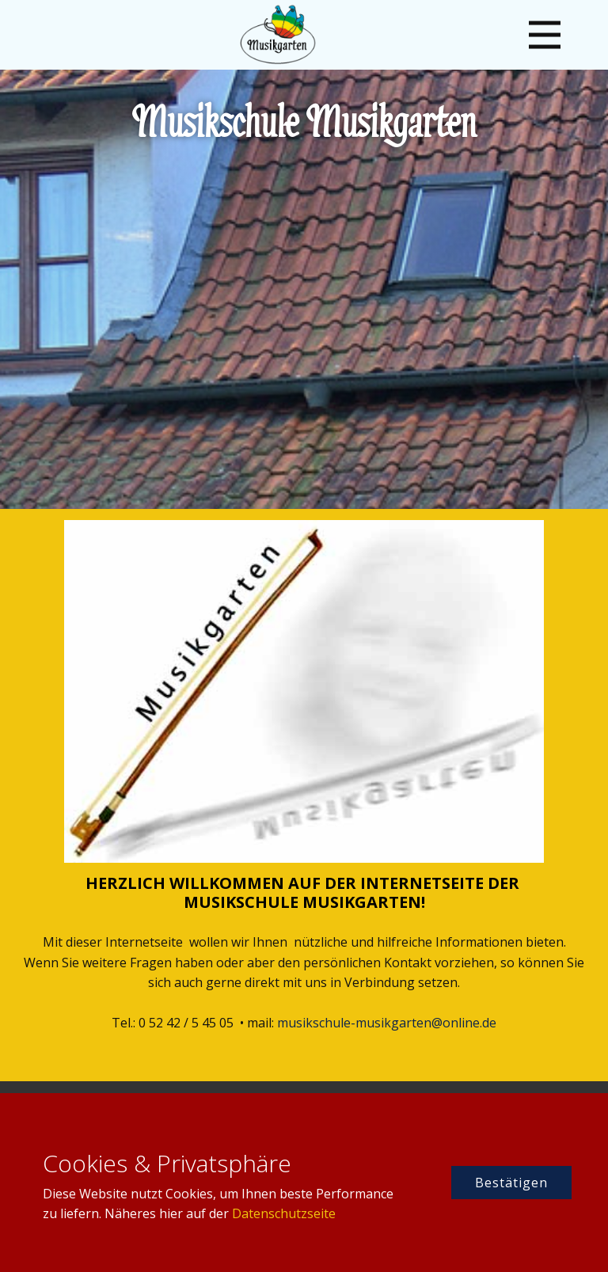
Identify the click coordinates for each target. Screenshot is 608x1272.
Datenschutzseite (284, 1213)
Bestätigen (511, 1182)
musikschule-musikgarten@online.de (386, 1022)
